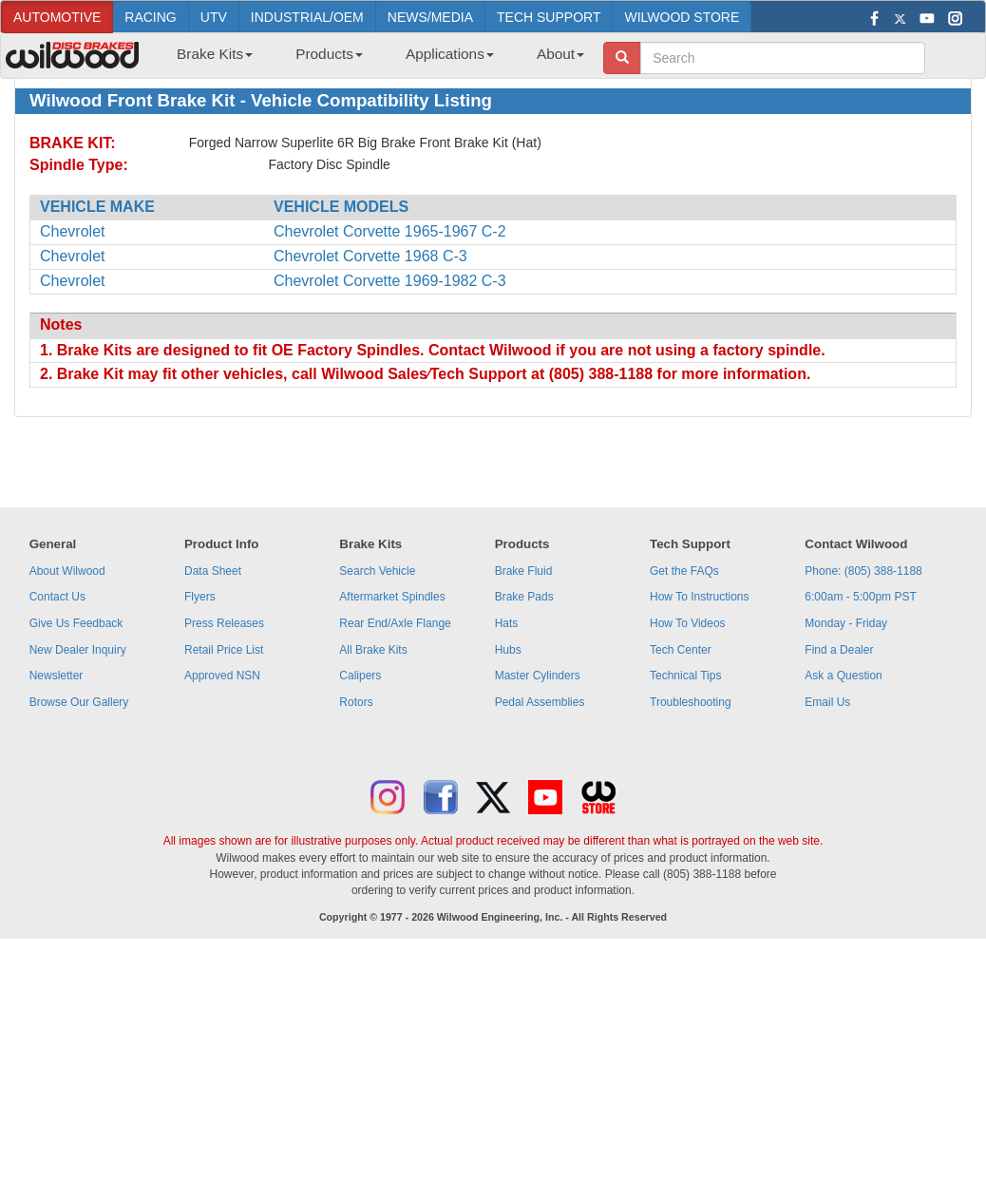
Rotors (355, 702)
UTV (213, 17)
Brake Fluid (524, 571)
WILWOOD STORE (681, 17)
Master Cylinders (537, 675)
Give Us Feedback (76, 623)
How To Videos (688, 623)
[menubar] (373, 60)
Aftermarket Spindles (392, 596)
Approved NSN (222, 675)
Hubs (508, 650)
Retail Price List (223, 650)
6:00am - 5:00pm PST (860, 596)
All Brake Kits (373, 650)
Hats (507, 623)
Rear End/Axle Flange (394, 623)
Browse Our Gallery (79, 702)
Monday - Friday (846, 623)
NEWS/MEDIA (430, 17)
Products (329, 54)
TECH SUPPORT (548, 17)
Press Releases (224, 623)
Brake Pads (524, 596)
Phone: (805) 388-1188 (863, 571)
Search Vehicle (377, 571)
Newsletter (56, 675)
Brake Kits (215, 54)
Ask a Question (843, 675)
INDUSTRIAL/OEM (307, 17)
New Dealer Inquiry (77, 650)
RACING (150, 17)
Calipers (360, 675)
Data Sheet (212, 571)
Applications (450, 54)
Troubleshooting (690, 702)
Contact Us (57, 596)
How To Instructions (699, 596)
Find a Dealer (839, 650)
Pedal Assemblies (540, 702)
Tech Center (680, 650)
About (560, 54)
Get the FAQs (684, 571)
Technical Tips (685, 675)
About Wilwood (67, 571)
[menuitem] (207, 60)
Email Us (827, 702)
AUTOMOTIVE (57, 17)
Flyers (200, 596)
